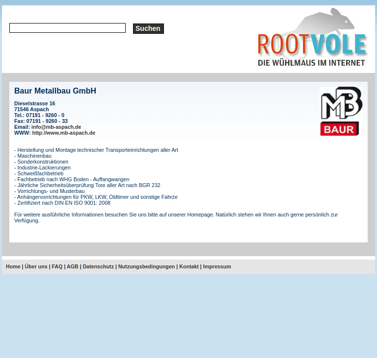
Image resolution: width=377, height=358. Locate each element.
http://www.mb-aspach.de (64, 133)
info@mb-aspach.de (56, 127)
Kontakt (189, 266)
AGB (73, 266)
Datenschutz (98, 266)
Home (13, 266)
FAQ (57, 266)
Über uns (36, 266)
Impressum (217, 266)
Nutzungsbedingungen (146, 266)
